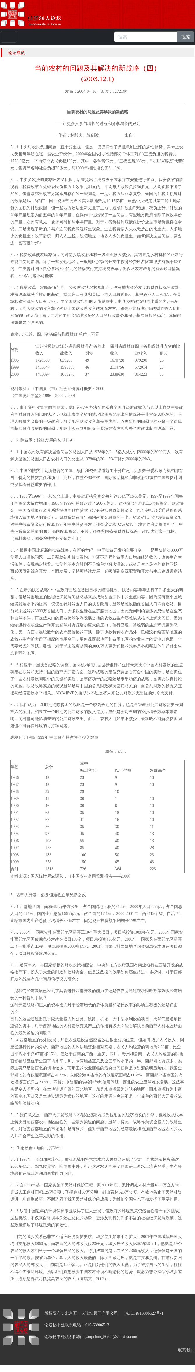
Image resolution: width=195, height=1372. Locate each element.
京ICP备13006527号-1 (144, 1313)
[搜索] (146, 36)
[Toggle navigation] (9, 37)
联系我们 (186, 1350)
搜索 (186, 36)
